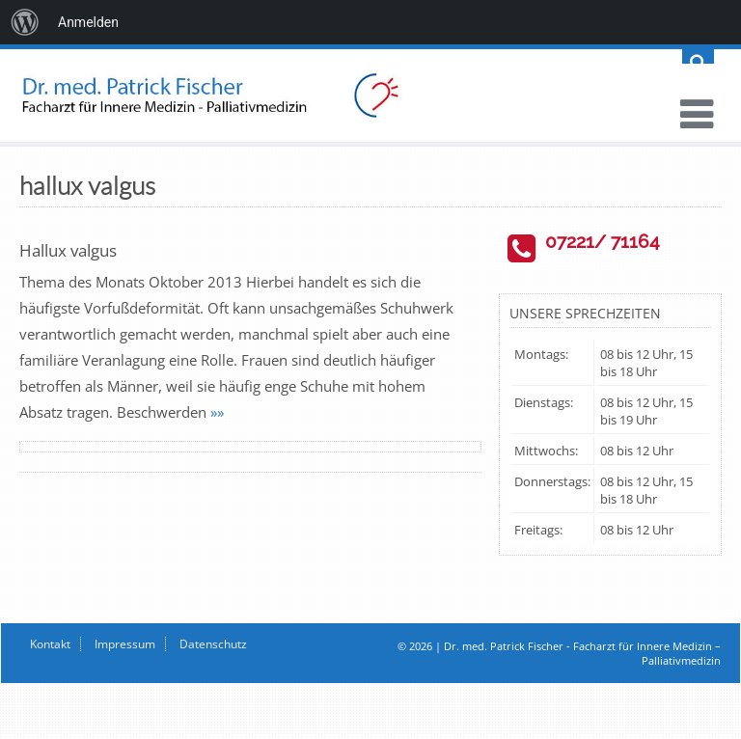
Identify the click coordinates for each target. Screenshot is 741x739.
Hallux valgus (68, 250)
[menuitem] (25, 22)
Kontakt (50, 644)
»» (217, 412)
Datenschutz (213, 644)
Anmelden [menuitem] (88, 22)
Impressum (125, 644)
